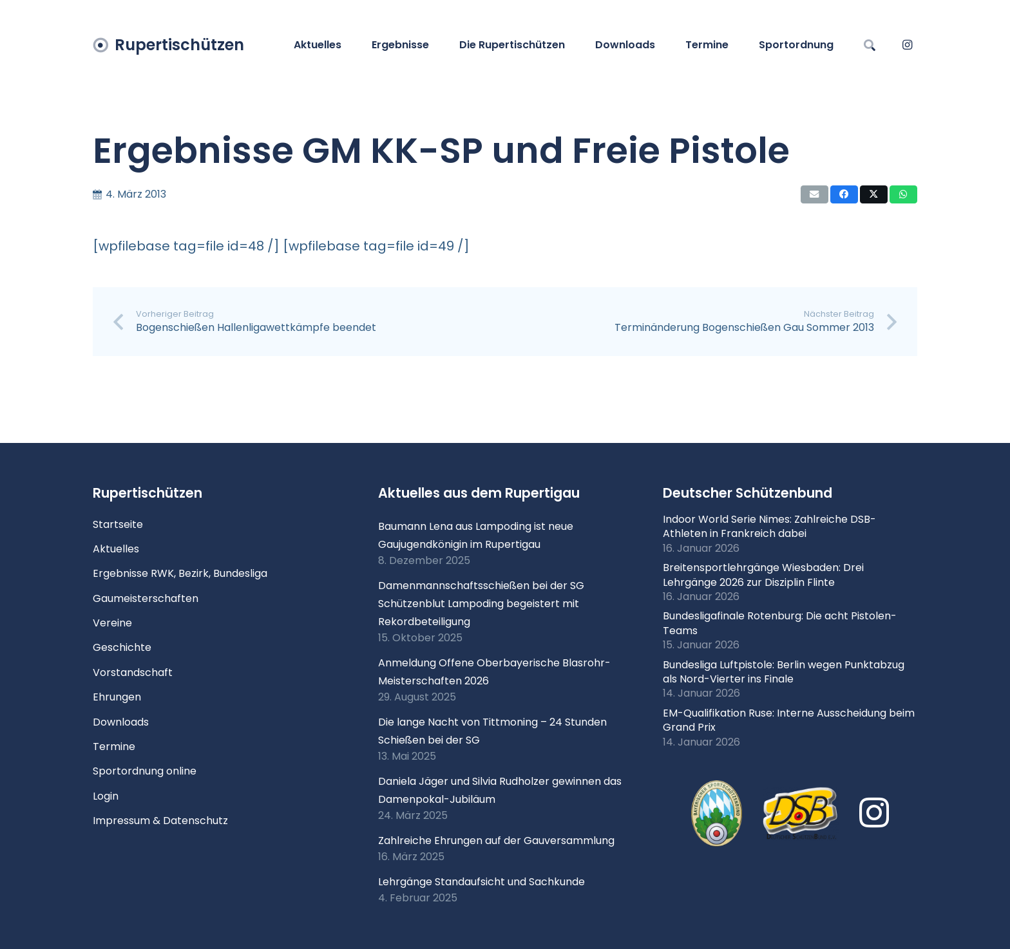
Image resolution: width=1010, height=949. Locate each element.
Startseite (118, 524)
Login (106, 796)
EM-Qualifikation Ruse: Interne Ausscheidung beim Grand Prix (789, 720)
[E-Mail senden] (814, 194)
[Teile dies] (844, 194)
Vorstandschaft (133, 672)
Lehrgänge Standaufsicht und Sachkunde (481, 881)
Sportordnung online (144, 771)
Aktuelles (116, 548)
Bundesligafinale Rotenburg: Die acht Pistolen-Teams (780, 622)
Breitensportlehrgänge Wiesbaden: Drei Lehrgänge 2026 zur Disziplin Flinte (763, 574)
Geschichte (122, 647)
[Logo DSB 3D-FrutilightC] (801, 814)
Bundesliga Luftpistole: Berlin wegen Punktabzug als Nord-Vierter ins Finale (783, 671)
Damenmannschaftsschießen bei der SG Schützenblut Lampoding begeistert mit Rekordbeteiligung (481, 603)
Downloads (121, 722)
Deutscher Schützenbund (747, 493)
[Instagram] (907, 45)
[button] (869, 45)
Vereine (112, 622)
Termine (114, 746)
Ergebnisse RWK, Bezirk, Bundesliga (180, 573)
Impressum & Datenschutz (160, 820)
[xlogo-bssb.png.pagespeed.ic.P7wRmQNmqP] (716, 813)
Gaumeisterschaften (145, 598)
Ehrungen (117, 697)
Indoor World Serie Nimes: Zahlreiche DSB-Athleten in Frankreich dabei (769, 526)
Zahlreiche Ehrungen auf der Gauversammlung (496, 840)
